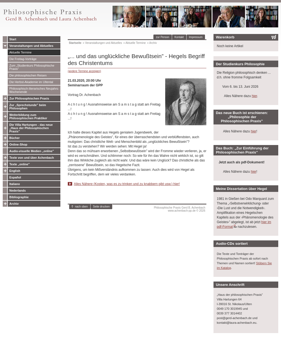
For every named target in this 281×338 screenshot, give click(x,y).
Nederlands (17, 190)
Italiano (14, 184)
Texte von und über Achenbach (31, 157)
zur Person (162, 37)
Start (12, 39)
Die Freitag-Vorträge (22, 59)
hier (254, 96)
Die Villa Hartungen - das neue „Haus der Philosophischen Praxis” (31, 128)
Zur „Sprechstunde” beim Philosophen (27, 106)
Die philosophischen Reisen (28, 75)
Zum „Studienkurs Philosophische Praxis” (31, 67)
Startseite (75, 42)
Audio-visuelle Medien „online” (31, 151)
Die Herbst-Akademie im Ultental (31, 82)
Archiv (14, 203)
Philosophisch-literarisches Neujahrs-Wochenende (34, 90)
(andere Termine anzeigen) (84, 71)
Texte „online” (19, 164)
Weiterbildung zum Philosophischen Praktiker (28, 116)
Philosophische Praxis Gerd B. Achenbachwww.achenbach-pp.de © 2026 (179, 209)
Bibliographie (19, 197)
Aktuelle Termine (20, 52)
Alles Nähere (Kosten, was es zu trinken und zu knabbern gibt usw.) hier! (127, 184)
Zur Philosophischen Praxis (29, 98)
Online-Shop (18, 144)
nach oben (81, 206)
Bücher (14, 138)
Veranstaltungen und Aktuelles (31, 45)
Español (15, 177)
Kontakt (179, 37)
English (14, 170)
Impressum (196, 37)
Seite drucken (101, 206)
